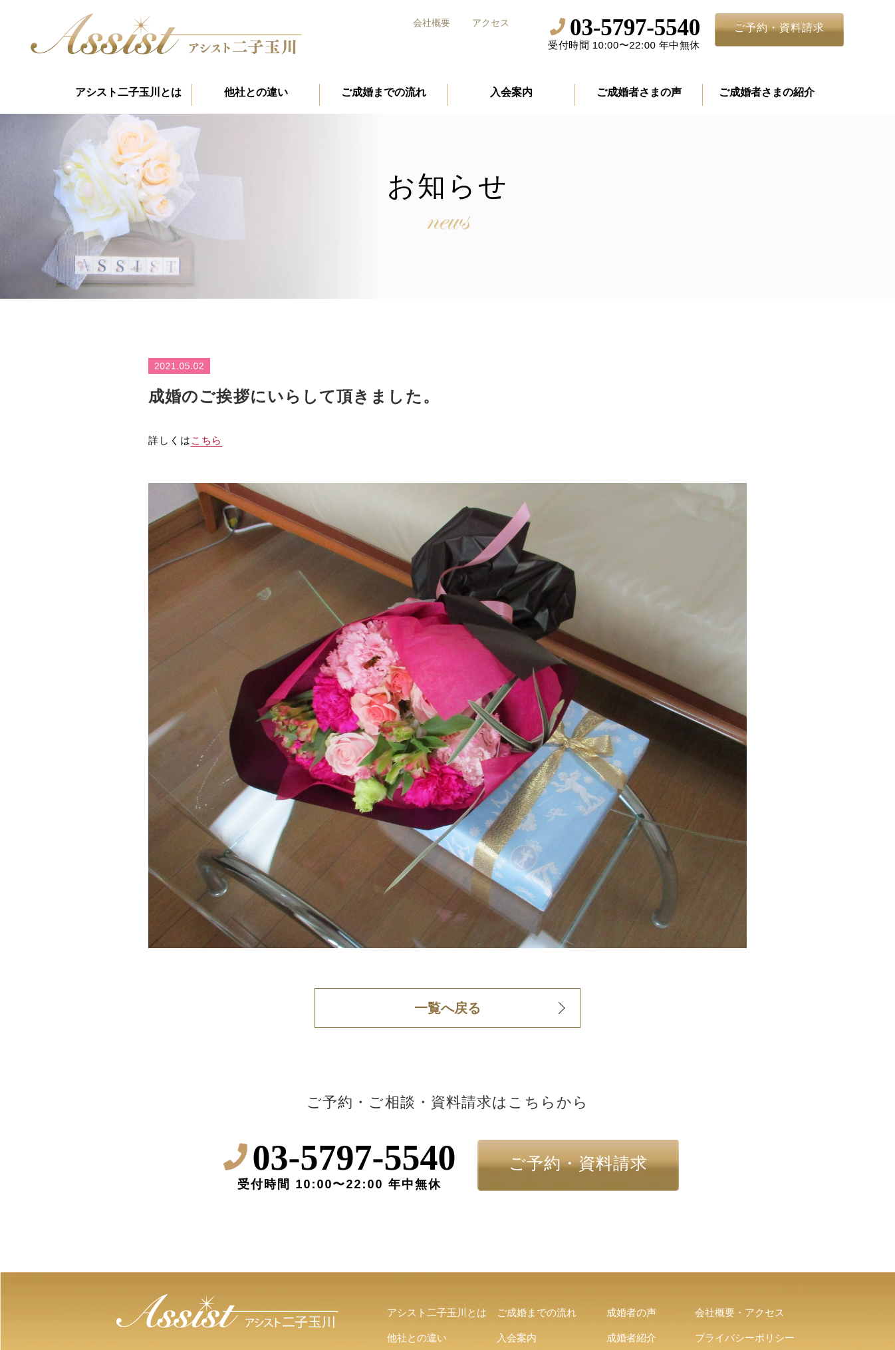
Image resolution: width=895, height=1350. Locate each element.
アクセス (490, 22)
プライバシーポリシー (745, 1337)
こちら (207, 440)
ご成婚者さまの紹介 (767, 92)
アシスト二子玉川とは (128, 92)
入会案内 (511, 92)
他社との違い (256, 92)
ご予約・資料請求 (779, 27)
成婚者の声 (631, 1312)
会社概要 (431, 22)
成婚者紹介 (631, 1337)
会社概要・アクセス (740, 1312)
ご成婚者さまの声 (639, 92)
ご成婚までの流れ (383, 92)
